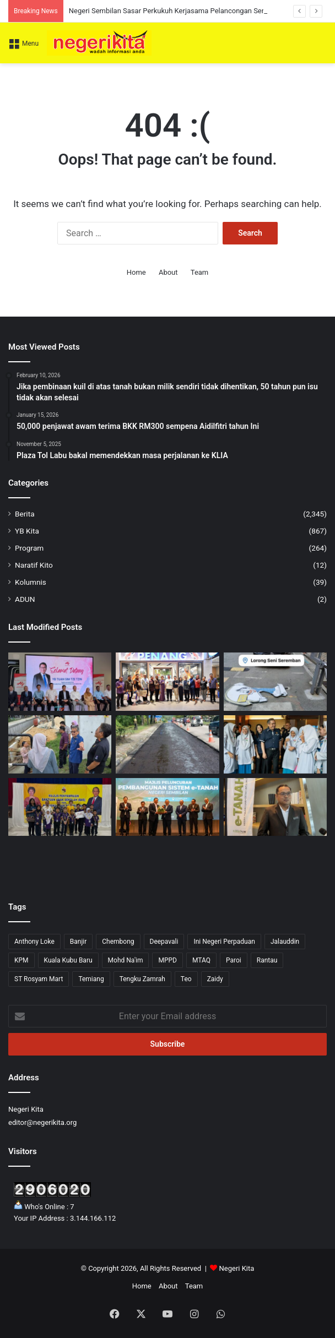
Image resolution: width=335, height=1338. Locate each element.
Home (136, 272)
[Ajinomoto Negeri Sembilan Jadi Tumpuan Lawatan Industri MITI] (59, 681)
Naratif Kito (34, 565)
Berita (25, 513)
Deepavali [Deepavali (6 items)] (164, 941)
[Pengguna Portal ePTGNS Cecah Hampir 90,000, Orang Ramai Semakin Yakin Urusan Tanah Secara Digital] (167, 807)
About (168, 272)
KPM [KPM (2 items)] (21, 960)
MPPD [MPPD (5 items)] (167, 960)
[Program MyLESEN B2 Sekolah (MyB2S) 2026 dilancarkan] (275, 744)
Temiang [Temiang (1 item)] (91, 979)
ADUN (25, 599)
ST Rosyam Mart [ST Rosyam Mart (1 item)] (38, 979)
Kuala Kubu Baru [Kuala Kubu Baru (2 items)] (68, 960)
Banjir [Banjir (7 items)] (78, 941)
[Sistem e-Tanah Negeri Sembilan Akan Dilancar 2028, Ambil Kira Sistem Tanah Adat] (275, 807)
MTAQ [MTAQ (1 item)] (201, 960)
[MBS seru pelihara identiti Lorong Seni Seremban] (275, 681)
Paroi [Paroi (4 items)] (233, 960)
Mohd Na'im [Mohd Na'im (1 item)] (125, 960)
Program (29, 547)
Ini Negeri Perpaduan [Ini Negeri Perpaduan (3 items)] (224, 941)
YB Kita (27, 530)
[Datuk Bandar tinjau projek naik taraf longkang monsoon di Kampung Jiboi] (59, 744)
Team (200, 272)
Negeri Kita (237, 1268)
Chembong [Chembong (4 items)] (118, 941)
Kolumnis (30, 582)
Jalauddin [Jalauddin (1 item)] (285, 941)
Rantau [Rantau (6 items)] (267, 960)
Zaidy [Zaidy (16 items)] (215, 979)
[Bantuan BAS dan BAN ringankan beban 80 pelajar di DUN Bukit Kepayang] (59, 807)
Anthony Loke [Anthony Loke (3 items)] (34, 941)
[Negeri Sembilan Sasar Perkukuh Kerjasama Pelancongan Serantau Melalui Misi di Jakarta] (167, 681)
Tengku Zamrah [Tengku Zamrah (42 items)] (142, 979)
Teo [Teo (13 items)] (186, 979)
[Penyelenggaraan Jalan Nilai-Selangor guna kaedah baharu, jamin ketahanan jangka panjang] (167, 744)
